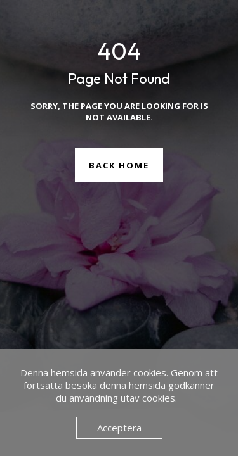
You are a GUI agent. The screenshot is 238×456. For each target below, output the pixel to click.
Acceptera (119, 427)
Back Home (119, 165)
